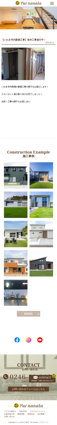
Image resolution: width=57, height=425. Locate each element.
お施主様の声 (9, 414)
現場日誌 (30, 414)
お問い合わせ (9, 416)
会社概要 (40, 414)
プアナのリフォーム (37, 411)
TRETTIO (23, 411)
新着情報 (21, 414)
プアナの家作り (10, 411)
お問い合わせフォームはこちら (28, 389)
